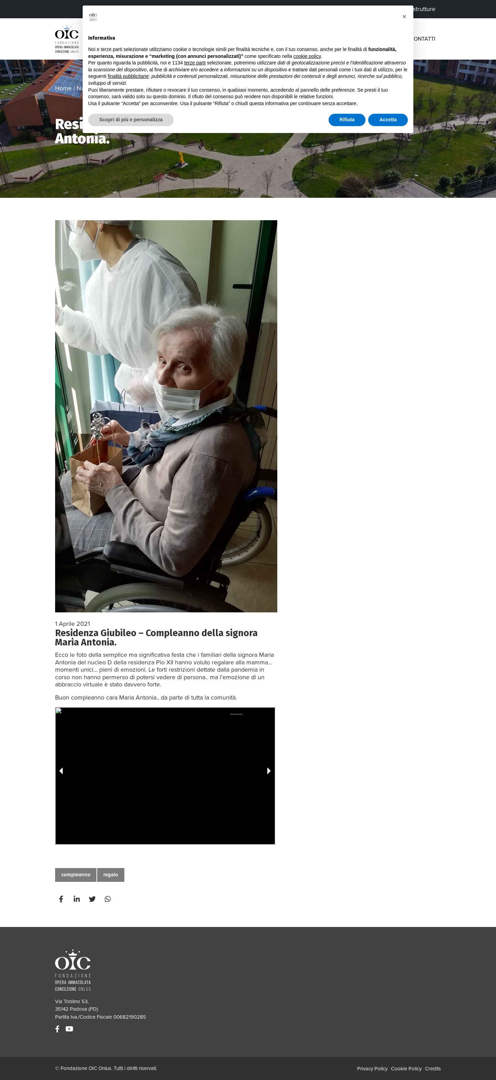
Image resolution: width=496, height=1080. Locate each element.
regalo (110, 875)
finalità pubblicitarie (128, 76)
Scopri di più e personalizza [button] (131, 119)
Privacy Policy (372, 1069)
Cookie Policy (406, 1069)
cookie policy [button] (307, 56)
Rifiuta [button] (347, 119)
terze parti (195, 62)
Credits (433, 1069)
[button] (404, 16)
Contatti (422, 38)
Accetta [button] (388, 119)
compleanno (76, 875)
